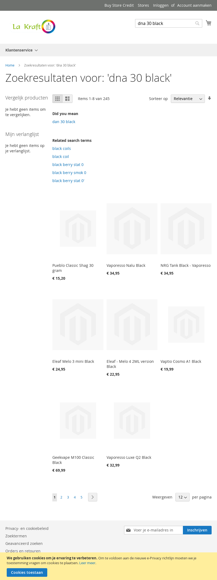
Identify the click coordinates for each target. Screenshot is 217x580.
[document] (109, 566)
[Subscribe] (197, 530)
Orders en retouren (23, 550)
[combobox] (168, 23)
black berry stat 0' (68, 180)
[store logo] (32, 27)
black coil (60, 156)
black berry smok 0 (69, 172)
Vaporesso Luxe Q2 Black (129, 457)
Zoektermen (16, 535)
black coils (61, 148)
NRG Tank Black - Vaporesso (186, 265)
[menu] (108, 50)
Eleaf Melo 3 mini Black (73, 361)
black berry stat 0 (68, 164)
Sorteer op (158, 98)
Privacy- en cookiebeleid (27, 528)
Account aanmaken (194, 5)
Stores (143, 5)
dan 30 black (63, 121)
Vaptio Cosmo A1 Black (181, 361)
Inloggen (161, 5)
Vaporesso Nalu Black (126, 265)
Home (10, 65)
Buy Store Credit (119, 5)
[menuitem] (20, 50)
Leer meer (87, 562)
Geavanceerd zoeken (24, 543)
